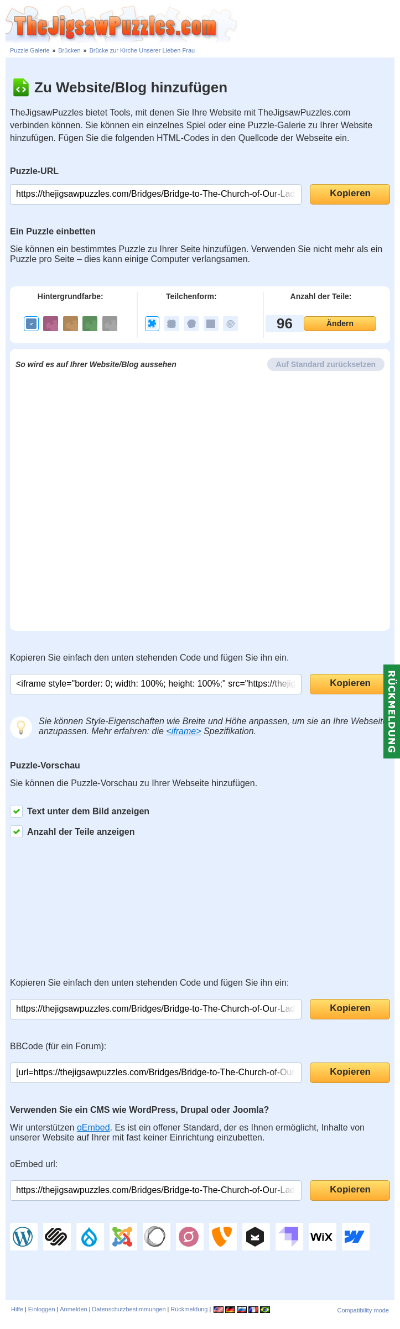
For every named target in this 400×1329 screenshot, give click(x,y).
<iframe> (183, 731)
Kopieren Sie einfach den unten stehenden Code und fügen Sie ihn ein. (149, 657)
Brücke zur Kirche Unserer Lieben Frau (142, 50)
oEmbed (93, 1127)
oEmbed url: (34, 1164)
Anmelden (73, 1309)
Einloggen (41, 1309)
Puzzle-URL (34, 171)
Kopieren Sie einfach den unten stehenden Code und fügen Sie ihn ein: (149, 982)
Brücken (69, 50)
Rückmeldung (188, 1309)
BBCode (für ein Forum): (58, 1046)
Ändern (340, 323)
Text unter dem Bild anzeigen (79, 811)
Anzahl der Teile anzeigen (72, 831)
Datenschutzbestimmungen (128, 1309)
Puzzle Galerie (30, 50)
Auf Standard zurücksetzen (326, 364)
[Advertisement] (318, 22)
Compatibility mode (363, 1310)
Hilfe (17, 1309)
